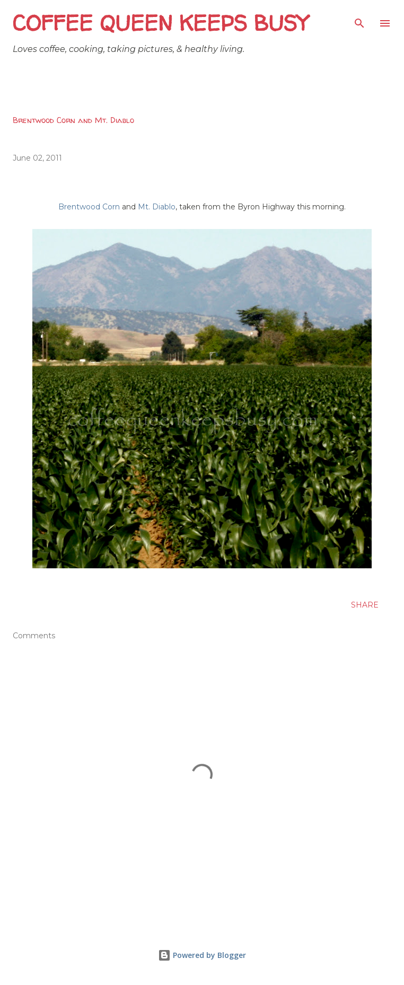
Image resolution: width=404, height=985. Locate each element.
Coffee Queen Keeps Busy (160, 23)
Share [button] (365, 605)
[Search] (359, 19)
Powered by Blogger (202, 955)
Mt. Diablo (156, 207)
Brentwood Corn (89, 207)
